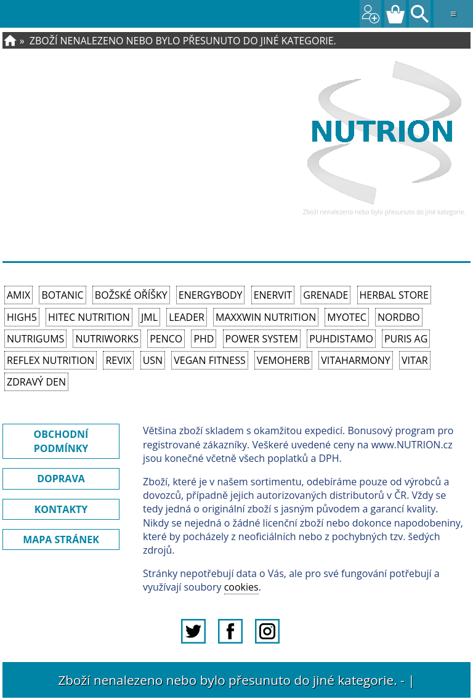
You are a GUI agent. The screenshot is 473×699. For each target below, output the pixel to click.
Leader (186, 317)
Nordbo (399, 317)
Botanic (62, 295)
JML (149, 317)
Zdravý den (36, 382)
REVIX (118, 360)
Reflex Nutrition (50, 360)
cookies (241, 587)
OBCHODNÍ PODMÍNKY (61, 441)
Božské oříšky (131, 295)
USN (153, 360)
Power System (261, 338)
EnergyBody (211, 295)
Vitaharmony (355, 360)
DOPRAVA (61, 478)
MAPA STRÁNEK (61, 539)
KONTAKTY (61, 509)
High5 (22, 317)
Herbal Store (394, 295)
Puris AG (405, 338)
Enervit (273, 295)
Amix (18, 295)
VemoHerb (283, 360)
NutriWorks (107, 338)
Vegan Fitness (209, 360)
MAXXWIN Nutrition (266, 317)
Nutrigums (35, 338)
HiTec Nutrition (89, 317)
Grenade (325, 295)
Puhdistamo (341, 338)
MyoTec (346, 317)
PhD (203, 338)
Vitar (415, 360)
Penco (166, 338)
